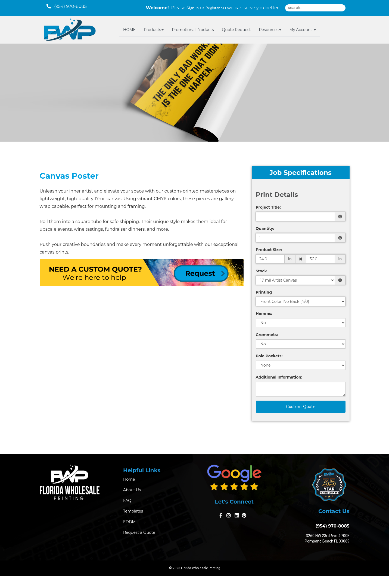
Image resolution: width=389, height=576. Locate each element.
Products (154, 29)
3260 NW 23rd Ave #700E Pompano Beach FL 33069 (327, 538)
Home (129, 479)
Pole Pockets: (269, 355)
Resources (270, 29)
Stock (261, 271)
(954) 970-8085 (331, 526)
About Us (132, 489)
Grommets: (267, 334)
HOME (129, 29)
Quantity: (265, 228)
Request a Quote (139, 532)
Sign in (192, 8)
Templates (133, 511)
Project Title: (268, 207)
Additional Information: (279, 377)
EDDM (129, 521)
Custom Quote (300, 406)
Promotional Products (193, 29)
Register (213, 8)
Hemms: (264, 313)
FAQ (127, 500)
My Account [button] (303, 29)
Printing (264, 292)
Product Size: (269, 249)
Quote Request (236, 29)
